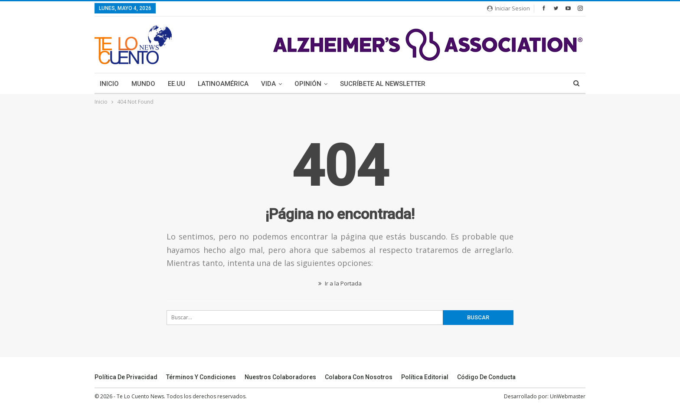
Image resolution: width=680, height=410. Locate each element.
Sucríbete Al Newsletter (382, 84)
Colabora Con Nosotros (358, 377)
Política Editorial (424, 377)
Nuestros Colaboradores (280, 377)
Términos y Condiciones (201, 377)
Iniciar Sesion (508, 8)
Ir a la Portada (340, 283)
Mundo (143, 84)
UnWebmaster (567, 396)
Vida (268, 84)
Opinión (307, 84)
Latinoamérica (223, 84)
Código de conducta (486, 377)
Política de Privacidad (126, 377)
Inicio (109, 84)
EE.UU (176, 84)
